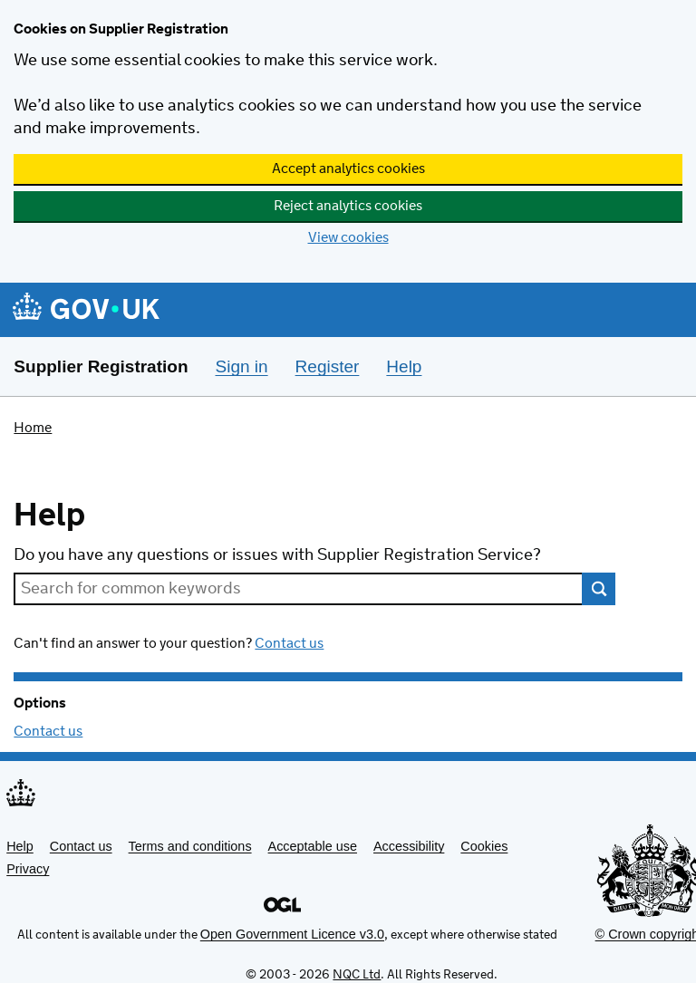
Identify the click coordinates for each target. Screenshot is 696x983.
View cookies (348, 237)
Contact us (289, 643)
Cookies (484, 846)
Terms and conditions (190, 846)
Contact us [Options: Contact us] (48, 731)
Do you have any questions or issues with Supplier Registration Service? (277, 555)
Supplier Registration (101, 366)
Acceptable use (312, 846)
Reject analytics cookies (348, 206)
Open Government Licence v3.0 (292, 934)
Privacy (27, 869)
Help (20, 846)
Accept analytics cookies (348, 168)
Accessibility (408, 846)
